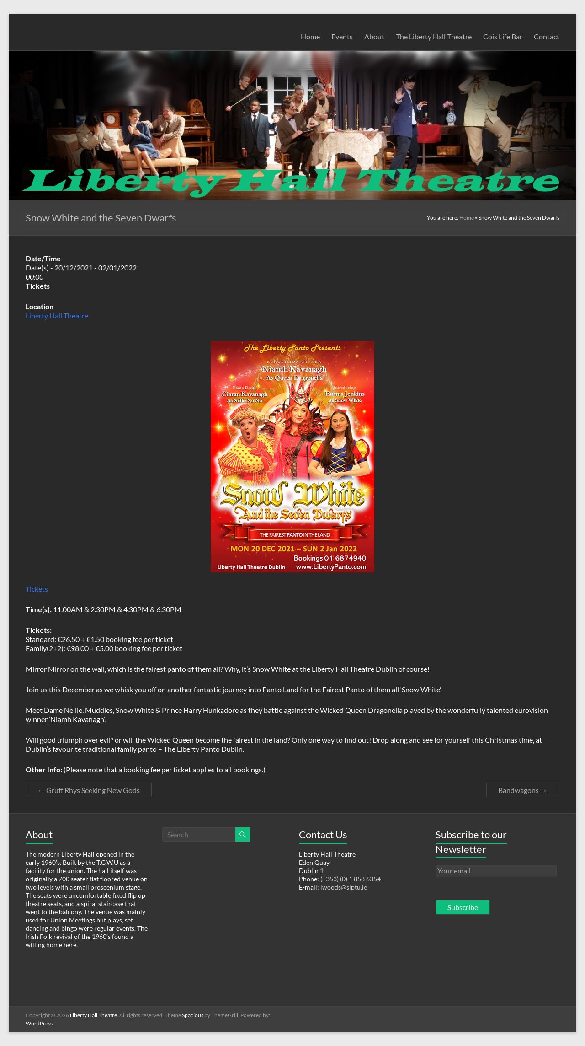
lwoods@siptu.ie (343, 887)
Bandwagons (523, 790)
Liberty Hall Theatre (57, 315)
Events (342, 36)
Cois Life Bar (502, 36)
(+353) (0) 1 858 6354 (350, 879)
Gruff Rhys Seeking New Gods (88, 790)
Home (310, 36)
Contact (546, 36)
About (374, 36)
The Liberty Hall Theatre (434, 36)
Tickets (37, 588)
